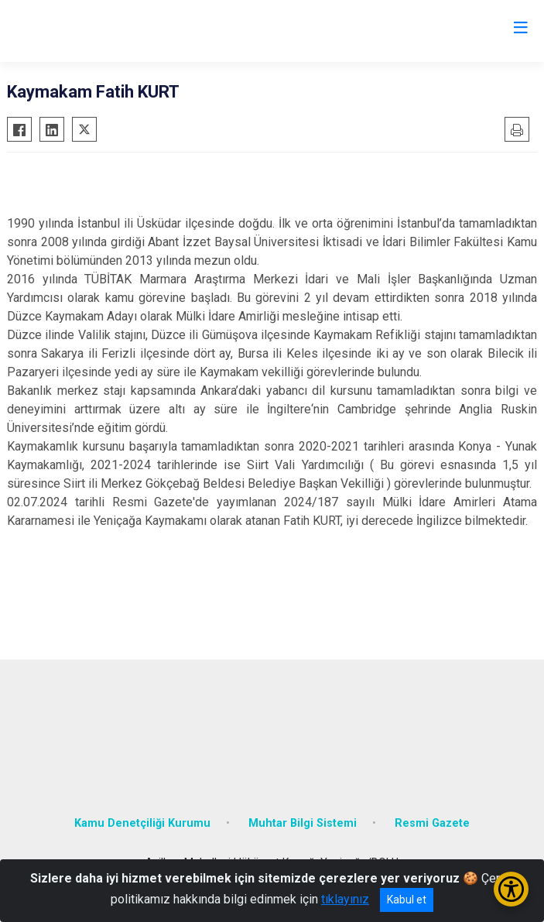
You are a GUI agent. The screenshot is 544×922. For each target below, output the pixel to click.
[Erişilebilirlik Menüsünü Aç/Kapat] (511, 889)
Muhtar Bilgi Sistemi (302, 823)
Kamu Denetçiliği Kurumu (142, 823)
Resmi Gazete (432, 823)
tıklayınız (345, 899)
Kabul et (406, 899)
